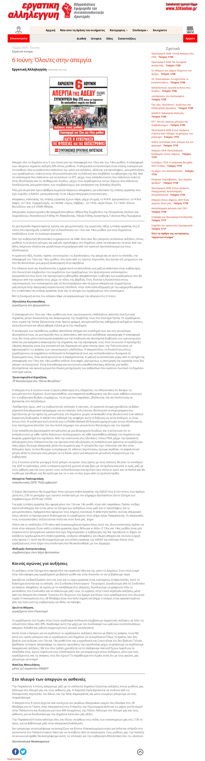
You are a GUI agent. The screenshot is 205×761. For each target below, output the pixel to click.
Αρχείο (190, 38)
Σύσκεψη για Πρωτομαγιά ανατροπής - (172, 218)
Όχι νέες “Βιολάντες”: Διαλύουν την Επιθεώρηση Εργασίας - (172, 106)
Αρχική (50, 30)
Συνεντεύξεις (127, 38)
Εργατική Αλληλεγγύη (29, 69)
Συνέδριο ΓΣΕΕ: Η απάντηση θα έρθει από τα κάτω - (172, 164)
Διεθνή (81, 38)
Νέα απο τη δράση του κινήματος (82, 30)
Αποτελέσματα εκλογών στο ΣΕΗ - (169, 210)
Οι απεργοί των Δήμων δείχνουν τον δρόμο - (171, 72)
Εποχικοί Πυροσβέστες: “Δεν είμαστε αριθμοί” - (171, 181)
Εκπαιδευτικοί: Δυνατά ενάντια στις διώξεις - (171, 89)
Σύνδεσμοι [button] (140, 30)
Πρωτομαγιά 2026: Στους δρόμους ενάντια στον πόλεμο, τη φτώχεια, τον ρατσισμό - (172, 133)
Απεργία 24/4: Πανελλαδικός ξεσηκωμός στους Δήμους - (171, 154)
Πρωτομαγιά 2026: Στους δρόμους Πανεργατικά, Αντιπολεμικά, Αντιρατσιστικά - (170, 191)
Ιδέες (109, 38)
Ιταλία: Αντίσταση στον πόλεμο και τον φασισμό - (172, 143)
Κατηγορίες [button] (119, 30)
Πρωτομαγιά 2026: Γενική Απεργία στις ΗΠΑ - (172, 55)
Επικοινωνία (18, 38)
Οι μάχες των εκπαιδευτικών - (172, 172)
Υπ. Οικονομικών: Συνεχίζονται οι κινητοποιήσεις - (169, 80)
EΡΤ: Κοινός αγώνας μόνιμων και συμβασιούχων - (169, 123)
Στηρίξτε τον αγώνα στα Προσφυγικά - (172, 227)
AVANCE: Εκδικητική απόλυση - (168, 115)
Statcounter (14, 759)
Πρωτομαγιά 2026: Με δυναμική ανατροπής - (168, 63)
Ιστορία (96, 38)
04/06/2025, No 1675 (57, 69)
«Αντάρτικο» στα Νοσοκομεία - (168, 98)
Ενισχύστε (160, 30)
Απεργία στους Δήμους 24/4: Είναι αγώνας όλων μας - (170, 201)
